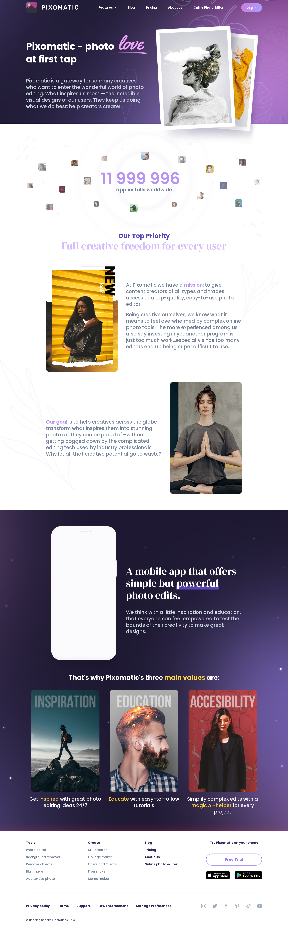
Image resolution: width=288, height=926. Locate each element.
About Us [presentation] (175, 7)
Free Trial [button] (234, 859)
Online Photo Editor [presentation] (209, 7)
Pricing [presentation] (151, 7)
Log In (252, 7)
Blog (131, 7)
